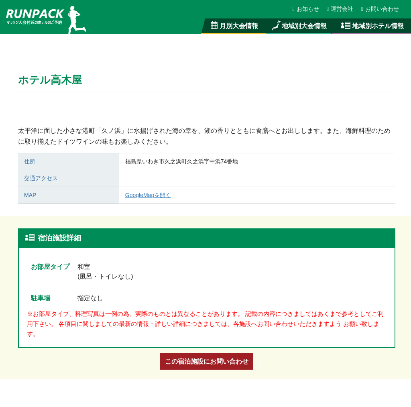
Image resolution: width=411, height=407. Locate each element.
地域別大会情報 (299, 26)
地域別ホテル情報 (371, 26)
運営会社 (340, 9)
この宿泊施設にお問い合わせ (206, 361)
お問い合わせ (380, 9)
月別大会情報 (233, 26)
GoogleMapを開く (148, 195)
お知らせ (306, 9)
